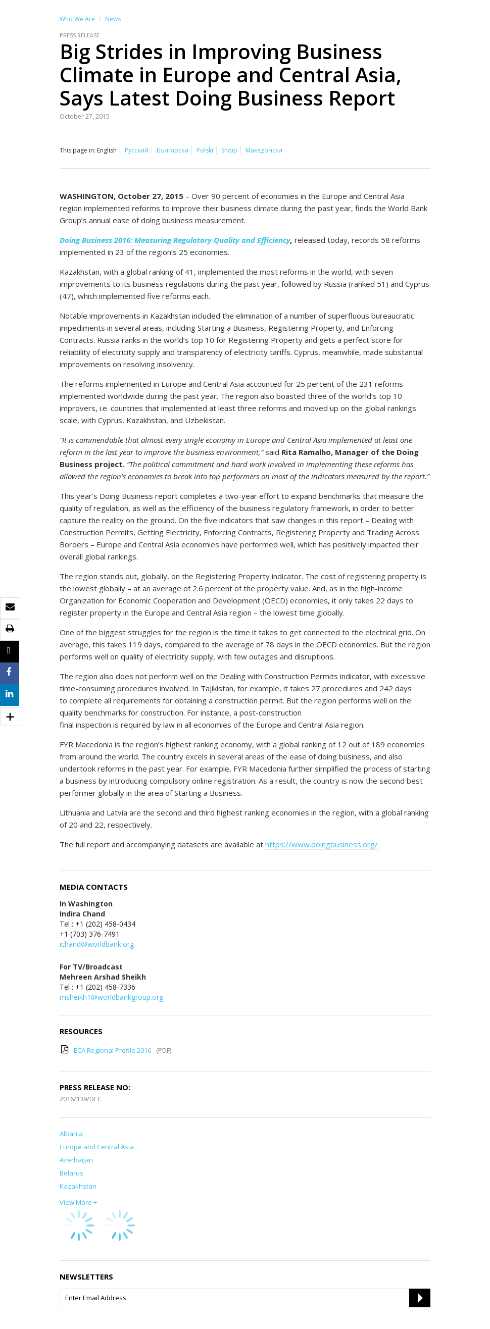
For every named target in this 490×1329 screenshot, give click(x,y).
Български (172, 150)
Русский (137, 150)
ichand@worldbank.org (97, 944)
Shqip (229, 150)
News (113, 19)
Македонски (264, 150)
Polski (205, 150)
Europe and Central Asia (97, 1146)
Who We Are (77, 19)
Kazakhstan (78, 1186)
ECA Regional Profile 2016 (112, 1050)
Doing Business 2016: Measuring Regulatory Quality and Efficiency (175, 240)
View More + (78, 1202)
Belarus (71, 1173)
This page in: (77, 150)
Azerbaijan (76, 1159)
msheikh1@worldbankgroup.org (111, 997)
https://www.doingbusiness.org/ (321, 844)
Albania (71, 1133)
